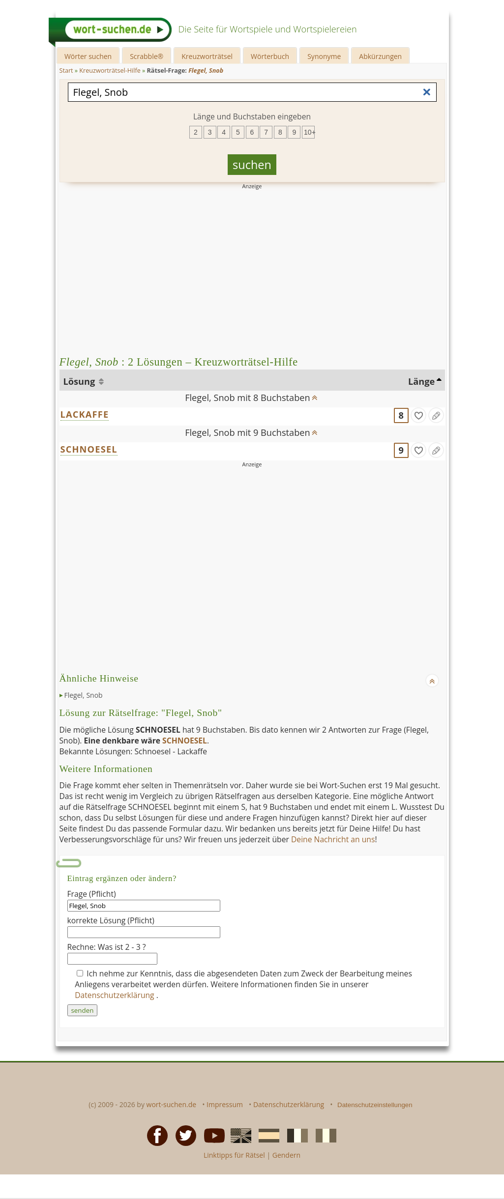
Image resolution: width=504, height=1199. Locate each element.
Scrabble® (146, 56)
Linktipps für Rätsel (234, 1155)
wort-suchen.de (172, 1104)
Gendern (286, 1155)
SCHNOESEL (89, 449)
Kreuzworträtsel (207, 56)
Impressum (225, 1104)
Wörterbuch (270, 56)
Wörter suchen (88, 56)
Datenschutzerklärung (115, 995)
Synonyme (324, 56)
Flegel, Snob (83, 695)
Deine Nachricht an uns (333, 839)
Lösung (80, 381)
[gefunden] (418, 415)
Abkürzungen (380, 56)
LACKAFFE (84, 414)
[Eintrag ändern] (436, 415)
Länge (421, 381)
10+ (309, 132)
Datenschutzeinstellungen (375, 1105)
